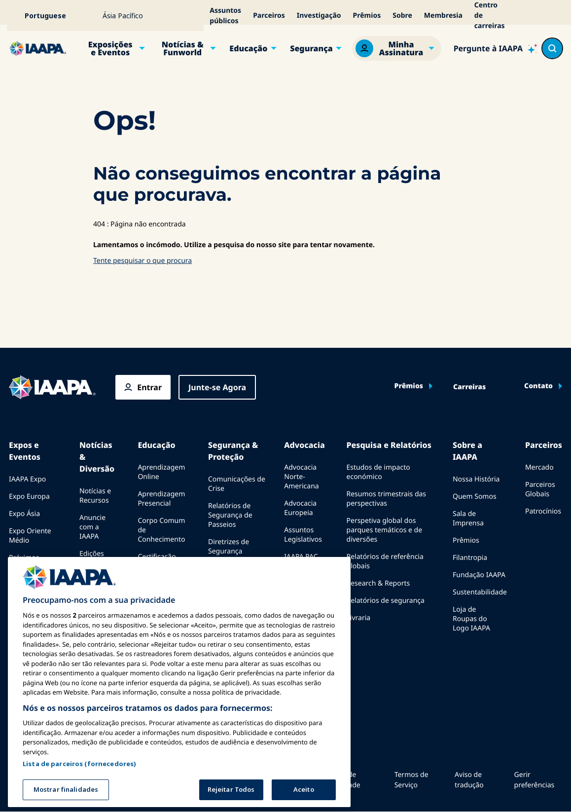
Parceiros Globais (540, 489)
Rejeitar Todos (231, 789)
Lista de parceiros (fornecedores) (79, 763)
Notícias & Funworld (183, 48)
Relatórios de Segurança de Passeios (230, 515)
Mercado (539, 467)
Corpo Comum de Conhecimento (161, 530)
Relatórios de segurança (386, 600)
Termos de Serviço (411, 780)
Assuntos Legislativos (303, 534)
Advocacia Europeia (300, 508)
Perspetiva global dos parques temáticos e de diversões (385, 530)
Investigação (319, 15)
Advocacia (304, 445)
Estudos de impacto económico (378, 472)
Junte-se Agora (217, 387)
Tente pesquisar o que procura (142, 260)
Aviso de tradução (469, 780)
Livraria (359, 618)
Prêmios (367, 15)
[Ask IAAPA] (495, 48)
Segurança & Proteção (233, 451)
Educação (248, 48)
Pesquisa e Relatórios (389, 445)
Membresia (443, 15)
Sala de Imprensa (468, 518)
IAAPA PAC (301, 556)
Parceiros (269, 15)
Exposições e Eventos (110, 48)
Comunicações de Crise (236, 484)
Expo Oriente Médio (30, 535)
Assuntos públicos (225, 16)
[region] (179, 682)
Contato (538, 386)
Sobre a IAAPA (467, 451)
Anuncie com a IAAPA (92, 527)
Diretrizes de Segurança (228, 546)
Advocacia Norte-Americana (301, 477)
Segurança (311, 48)
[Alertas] (543, 15)
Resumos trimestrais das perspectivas (387, 498)
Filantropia (470, 557)
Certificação (157, 556)
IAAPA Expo (27, 479)
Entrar (149, 387)
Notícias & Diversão (96, 457)
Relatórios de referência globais (385, 561)
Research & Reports (378, 583)
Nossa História (476, 479)
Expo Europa (29, 496)
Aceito (303, 789)
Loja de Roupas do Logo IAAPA (471, 619)
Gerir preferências (534, 780)
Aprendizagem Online (161, 472)
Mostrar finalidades (66, 789)
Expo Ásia (24, 513)
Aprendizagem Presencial (161, 498)
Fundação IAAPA (479, 575)
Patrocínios (543, 511)
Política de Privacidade (341, 780)
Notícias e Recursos (95, 495)
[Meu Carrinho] (557, 15)
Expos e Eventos (24, 451)
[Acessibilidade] (529, 15)
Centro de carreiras (489, 15)
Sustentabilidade (480, 592)
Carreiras (469, 387)
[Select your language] (52, 15)
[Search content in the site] (552, 48)
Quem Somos (475, 496)
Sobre (402, 15)
